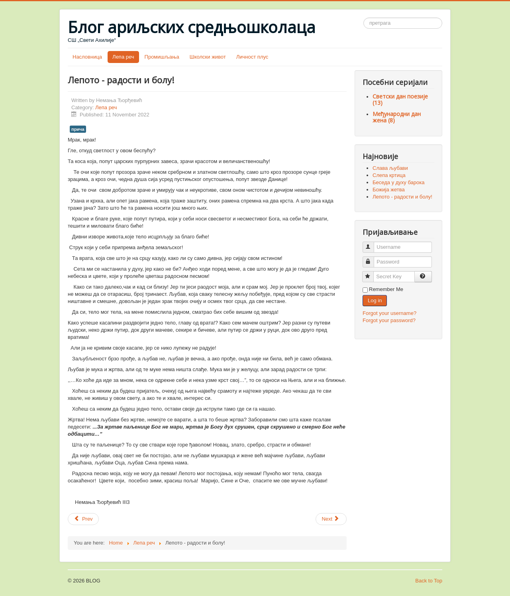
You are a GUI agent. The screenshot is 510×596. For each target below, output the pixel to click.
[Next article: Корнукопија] (331, 519)
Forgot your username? (389, 313)
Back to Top (428, 581)
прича (77, 129)
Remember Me (386, 289)
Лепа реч (123, 57)
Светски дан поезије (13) (400, 99)
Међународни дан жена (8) (397, 117)
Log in (375, 300)
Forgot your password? (389, 320)
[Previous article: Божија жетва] (83, 519)
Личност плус (252, 57)
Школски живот (208, 57)
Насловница (87, 57)
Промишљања (162, 57)
